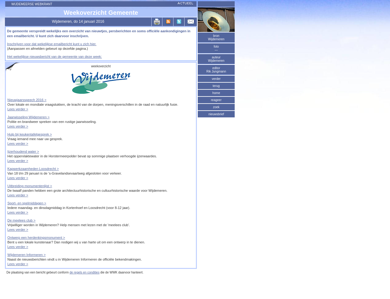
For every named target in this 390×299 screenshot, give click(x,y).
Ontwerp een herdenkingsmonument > (36, 237)
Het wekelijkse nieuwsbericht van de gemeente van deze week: (54, 56)
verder (216, 79)
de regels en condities (84, 272)
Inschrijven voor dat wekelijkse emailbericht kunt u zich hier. (51, 44)
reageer (216, 100)
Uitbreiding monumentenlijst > (29, 186)
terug (216, 86)
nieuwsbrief (216, 114)
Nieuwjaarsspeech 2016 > (26, 100)
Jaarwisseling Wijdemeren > (28, 117)
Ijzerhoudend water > (23, 151)
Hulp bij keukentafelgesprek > (29, 134)
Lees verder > (17, 109)
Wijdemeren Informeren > (26, 255)
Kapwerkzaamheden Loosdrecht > (33, 169)
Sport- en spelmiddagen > (26, 203)
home (216, 93)
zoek (216, 107)
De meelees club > (21, 220)
